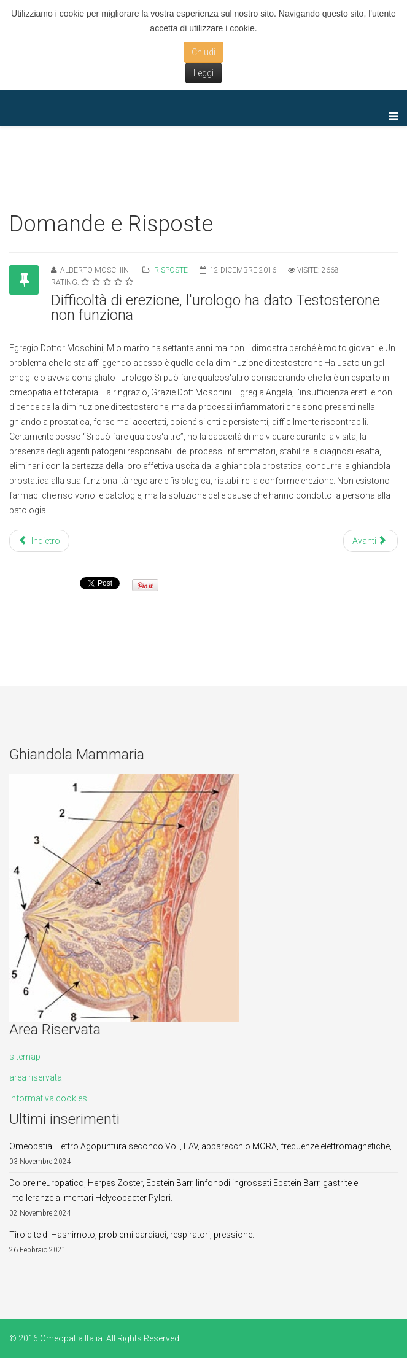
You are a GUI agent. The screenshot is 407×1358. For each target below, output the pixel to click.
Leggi (203, 73)
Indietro (39, 541)
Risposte (171, 270)
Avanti (369, 541)
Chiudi (203, 52)
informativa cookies (48, 1098)
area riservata (35, 1077)
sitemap (25, 1056)
